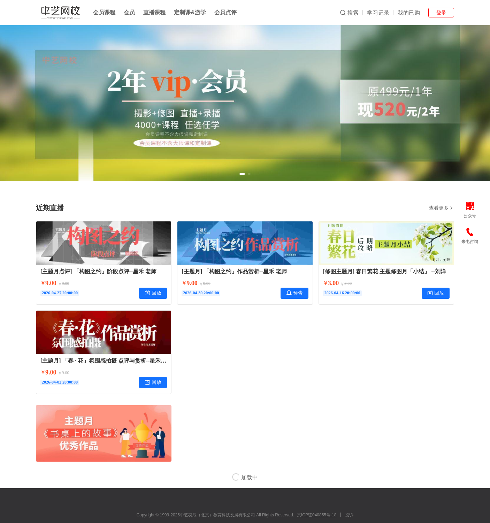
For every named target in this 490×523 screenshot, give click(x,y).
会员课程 (104, 12)
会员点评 (225, 12)
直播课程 (154, 12)
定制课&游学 (190, 12)
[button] (242, 174)
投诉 (349, 515)
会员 (129, 12)
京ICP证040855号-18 (316, 515)
